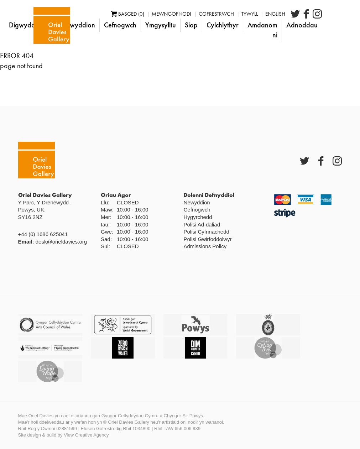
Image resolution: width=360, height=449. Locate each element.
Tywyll (269, 13)
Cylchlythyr (242, 25)
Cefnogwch (140, 25)
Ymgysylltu (180, 25)
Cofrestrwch (236, 13)
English (295, 13)
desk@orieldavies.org (61, 242)
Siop (211, 25)
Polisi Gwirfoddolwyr (207, 239)
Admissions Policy (204, 246)
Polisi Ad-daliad (201, 224)
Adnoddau (322, 25)
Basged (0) (147, 13)
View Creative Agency (86, 435)
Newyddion (98, 25)
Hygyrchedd (197, 217)
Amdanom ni (282, 30)
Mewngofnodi (191, 13)
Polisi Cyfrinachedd (206, 232)
